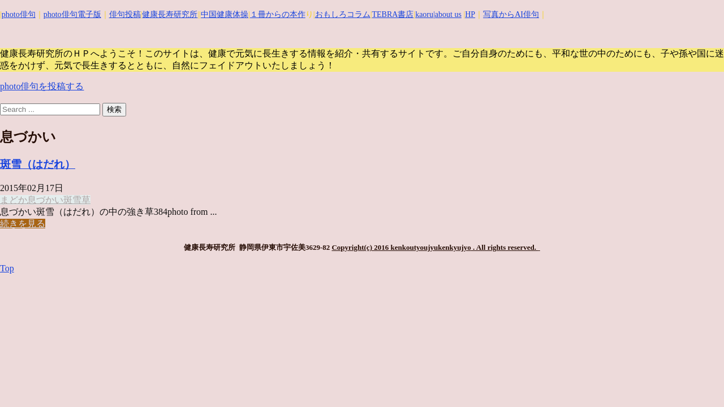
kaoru (424, 14)
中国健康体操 (224, 14)
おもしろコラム (342, 14)
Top (7, 268)
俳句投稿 (125, 14)
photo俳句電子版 (72, 14)
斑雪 (72, 200)
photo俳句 (19, 14)
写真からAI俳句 (511, 14)
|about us (447, 14)
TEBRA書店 (392, 14)
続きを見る (22, 223)
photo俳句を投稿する (42, 86)
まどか (13, 200)
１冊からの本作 (277, 14)
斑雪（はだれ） (37, 164)
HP (470, 14)
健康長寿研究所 (169, 14)
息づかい (45, 200)
